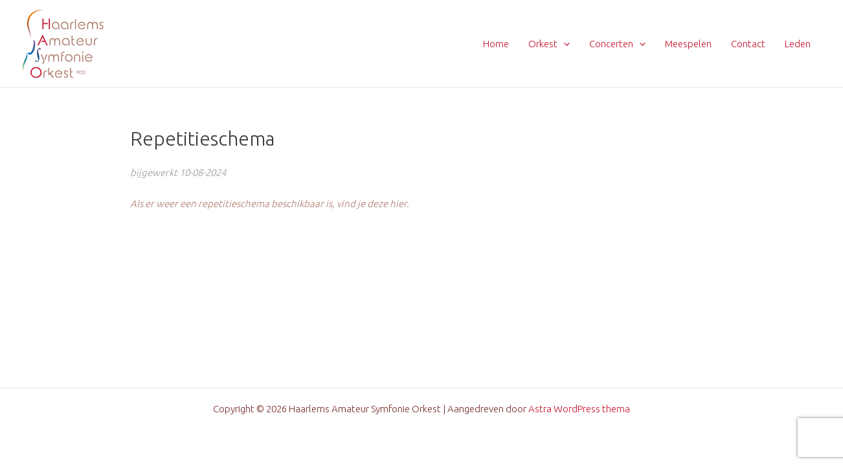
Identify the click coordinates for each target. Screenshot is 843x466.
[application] (563, 43)
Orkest (549, 43)
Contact (748, 43)
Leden (798, 43)
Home (496, 43)
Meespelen (688, 43)
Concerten (617, 43)
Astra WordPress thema (579, 408)
